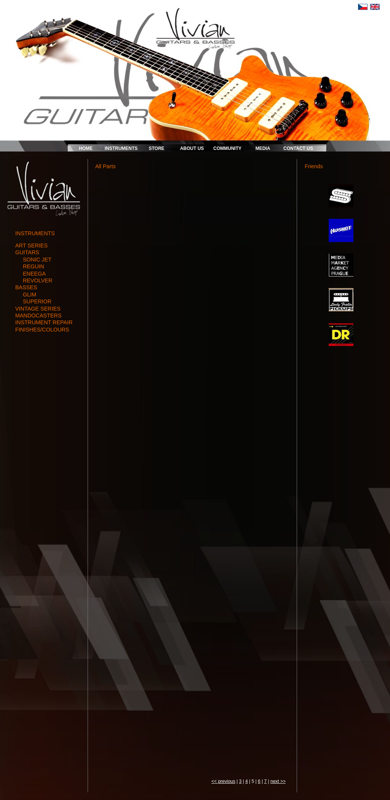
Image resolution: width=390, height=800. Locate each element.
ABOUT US (192, 148)
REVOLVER (37, 280)
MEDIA (263, 148)
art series (31, 245)
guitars (27, 252)
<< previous (223, 781)
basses (26, 287)
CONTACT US (298, 148)
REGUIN (33, 266)
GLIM (29, 295)
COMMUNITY (227, 148)
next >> (278, 781)
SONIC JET (37, 260)
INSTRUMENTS (121, 148)
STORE (156, 148)
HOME (86, 148)
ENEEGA (34, 274)
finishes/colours (42, 330)
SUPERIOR (37, 301)
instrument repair (44, 322)
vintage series (38, 309)
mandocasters (38, 315)
